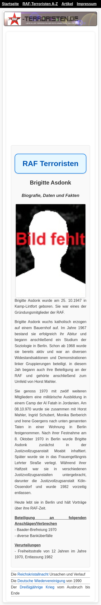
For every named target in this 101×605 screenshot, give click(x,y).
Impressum (87, 4)
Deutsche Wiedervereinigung (41, 581)
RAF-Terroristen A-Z (40, 4)
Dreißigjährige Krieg (37, 587)
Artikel (67, 4)
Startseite (10, 4)
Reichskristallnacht (32, 574)
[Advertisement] (50, 91)
